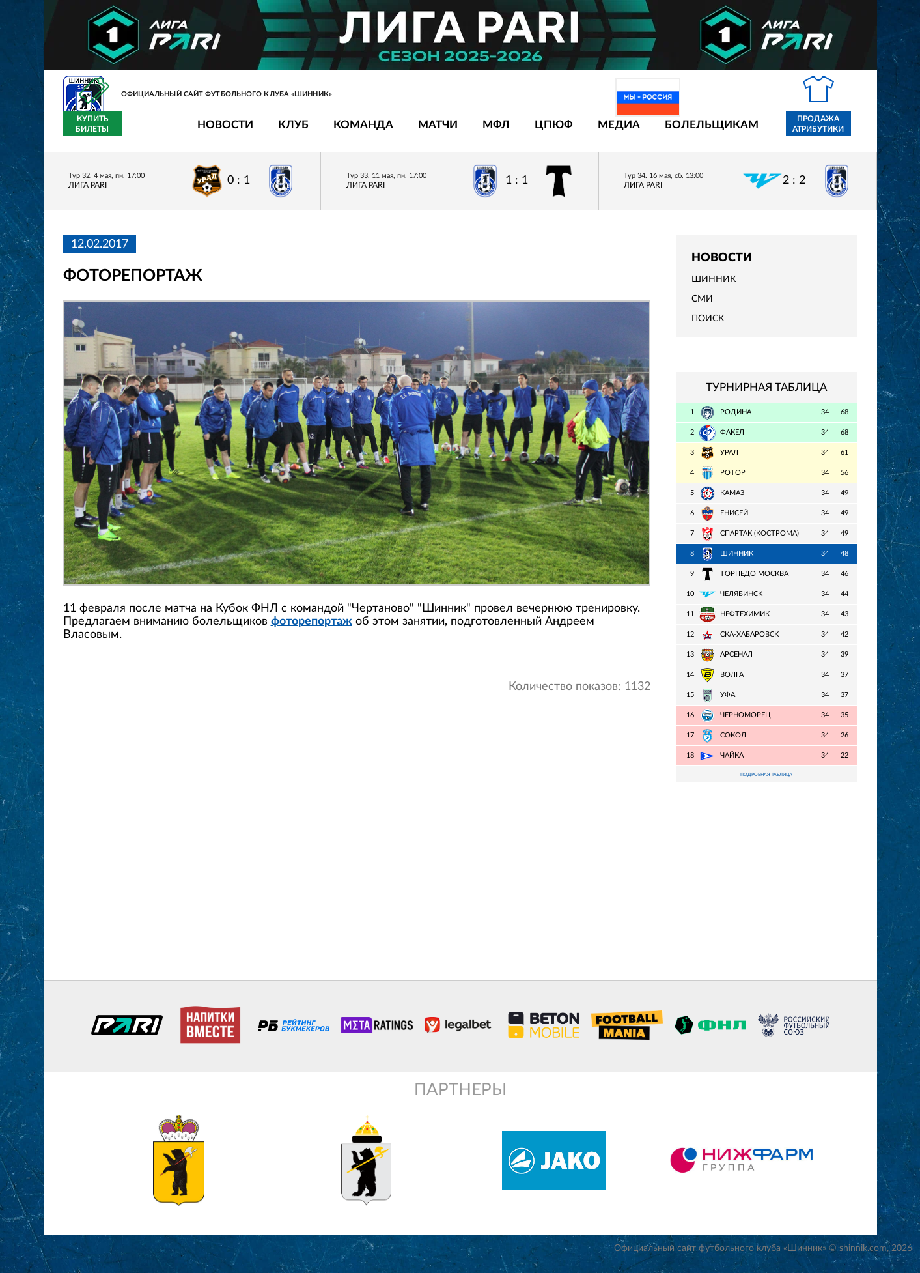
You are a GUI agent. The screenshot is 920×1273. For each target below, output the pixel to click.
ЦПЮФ (477, 131)
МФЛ (420, 131)
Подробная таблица (766, 783)
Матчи (362, 131)
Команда (287, 131)
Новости (149, 131)
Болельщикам (635, 131)
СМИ (702, 306)
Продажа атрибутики (742, 131)
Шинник (713, 287)
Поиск (707, 326)
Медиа (543, 131)
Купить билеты (827, 131)
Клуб (217, 131)
